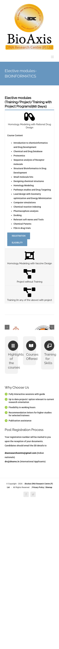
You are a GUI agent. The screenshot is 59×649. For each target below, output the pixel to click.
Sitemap (48, 618)
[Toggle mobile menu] (52, 57)
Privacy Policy (38, 618)
